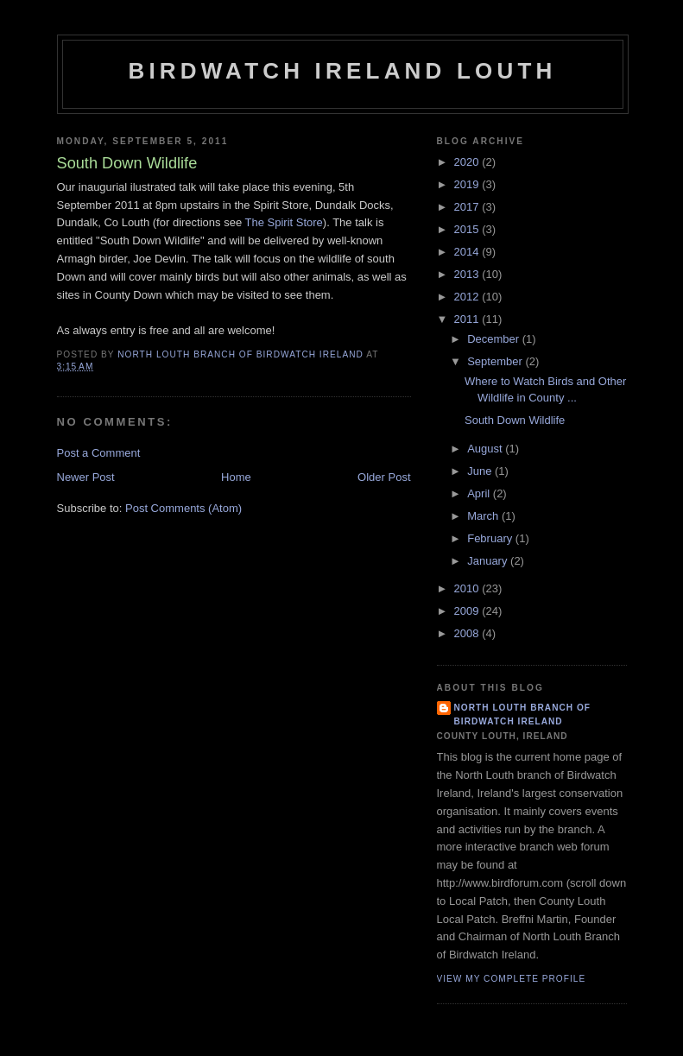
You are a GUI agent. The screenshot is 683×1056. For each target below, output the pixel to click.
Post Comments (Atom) (183, 508)
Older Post (383, 477)
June (481, 471)
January (488, 560)
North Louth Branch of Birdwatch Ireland (522, 714)
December (494, 338)
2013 (468, 274)
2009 (468, 610)
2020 (468, 161)
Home (236, 477)
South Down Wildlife (515, 420)
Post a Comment (99, 452)
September (496, 361)
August (486, 448)
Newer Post (86, 477)
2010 (468, 588)
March (484, 515)
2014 (468, 251)
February (491, 538)
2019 (468, 184)
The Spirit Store (284, 222)
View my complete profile (511, 978)
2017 (468, 206)
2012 (468, 296)
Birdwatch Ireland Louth (342, 71)
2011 (468, 319)
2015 (468, 229)
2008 (468, 633)
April (480, 493)
